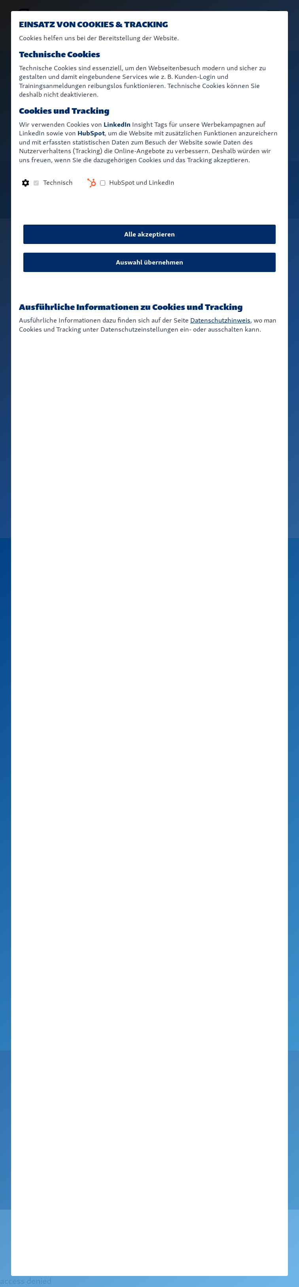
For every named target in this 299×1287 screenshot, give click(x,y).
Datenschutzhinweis (220, 320)
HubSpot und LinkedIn (141, 182)
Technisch (58, 182)
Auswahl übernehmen (149, 262)
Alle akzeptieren (149, 234)
